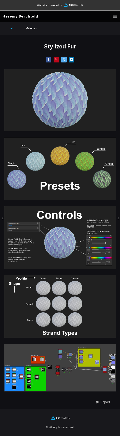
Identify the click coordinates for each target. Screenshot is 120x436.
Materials (31, 28)
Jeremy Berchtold (20, 16)
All (11, 28)
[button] (103, 402)
